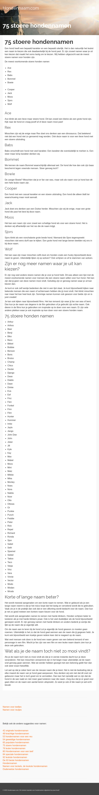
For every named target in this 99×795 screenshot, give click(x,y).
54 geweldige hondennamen (16, 739)
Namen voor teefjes (12, 707)
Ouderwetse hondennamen (16, 769)
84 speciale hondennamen (15, 754)
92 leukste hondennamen (15, 757)
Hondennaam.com (21, 8)
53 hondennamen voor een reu (18, 736)
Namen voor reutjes (12, 710)
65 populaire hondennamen (16, 742)
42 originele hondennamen (15, 730)
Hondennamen (10, 763)
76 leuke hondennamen (14, 748)
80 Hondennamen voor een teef (18, 751)
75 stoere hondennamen (14, 745)
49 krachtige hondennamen (16, 733)
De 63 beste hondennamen (16, 760)
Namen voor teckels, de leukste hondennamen (25, 766)
